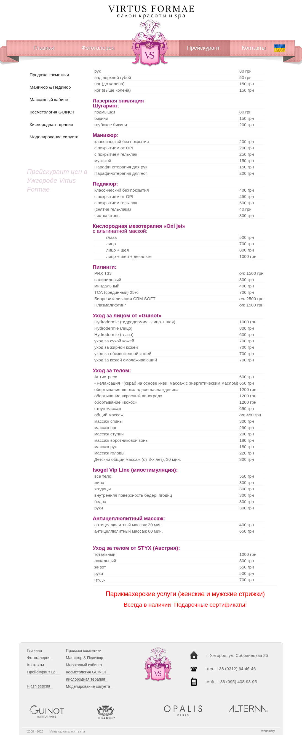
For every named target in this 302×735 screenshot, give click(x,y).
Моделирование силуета (54, 136)
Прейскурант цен (42, 672)
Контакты (254, 48)
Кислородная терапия (51, 124)
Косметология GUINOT (52, 112)
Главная (44, 48)
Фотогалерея (98, 48)
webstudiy (268, 731)
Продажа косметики (49, 74)
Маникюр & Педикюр (50, 87)
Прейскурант (203, 48)
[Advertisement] (56, 299)
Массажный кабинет (50, 99)
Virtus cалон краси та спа (67, 731)
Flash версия (38, 686)
